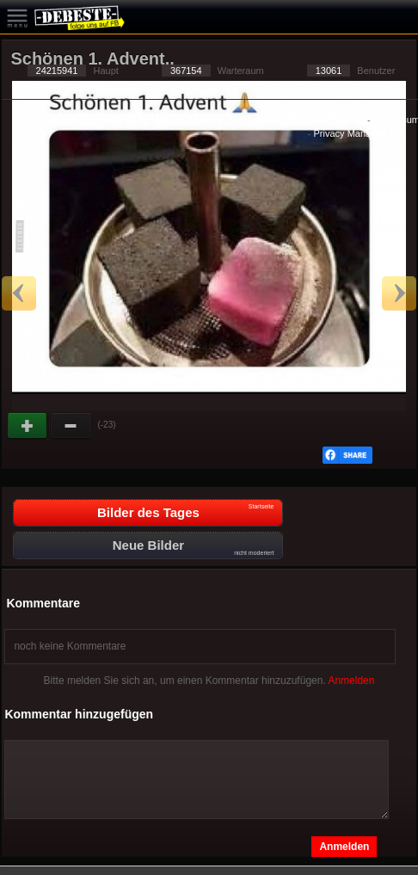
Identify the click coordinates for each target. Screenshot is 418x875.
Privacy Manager (349, 133)
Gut (28, 426)
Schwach (71, 426)
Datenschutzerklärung (319, 119)
